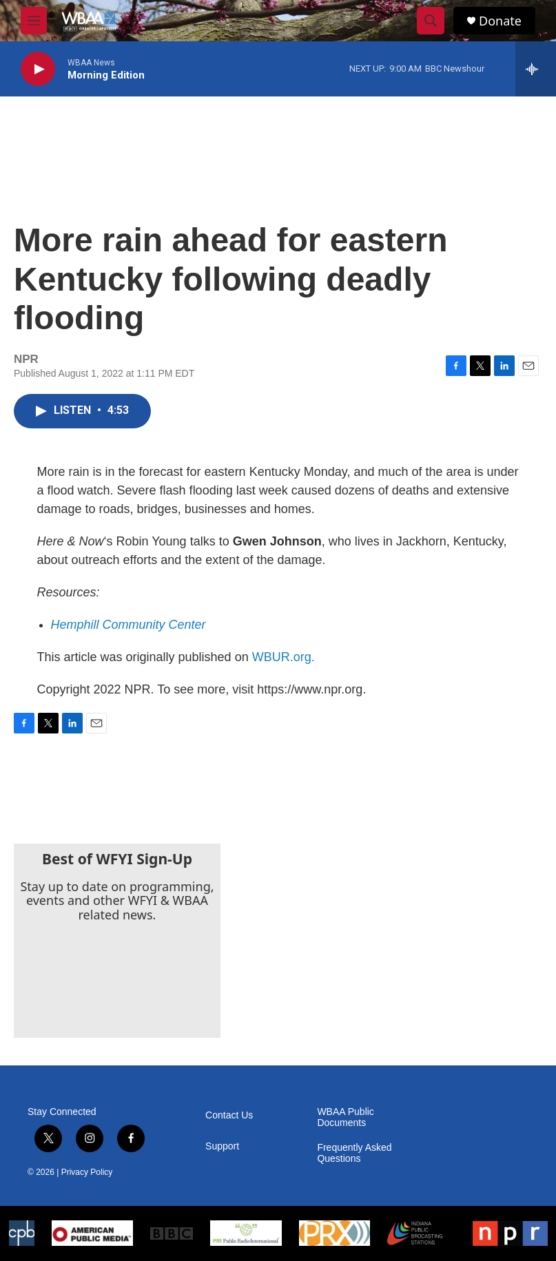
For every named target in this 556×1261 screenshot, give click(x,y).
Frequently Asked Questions (354, 1153)
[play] (38, 69)
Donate (500, 21)
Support (222, 1146)
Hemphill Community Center (128, 625)
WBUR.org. (283, 657)
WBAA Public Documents (345, 1117)
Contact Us (229, 1115)
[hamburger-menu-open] (34, 20)
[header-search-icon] (430, 20)
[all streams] (535, 68)
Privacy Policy (87, 1172)
